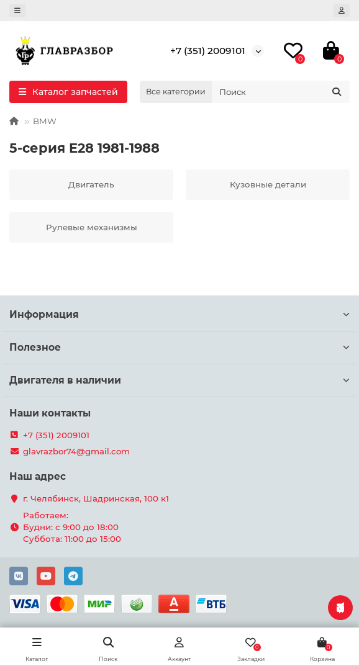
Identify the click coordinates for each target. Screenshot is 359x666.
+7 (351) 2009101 (207, 50)
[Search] (281, 92)
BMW (45, 121)
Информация (179, 314)
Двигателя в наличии (179, 380)
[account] (342, 10)
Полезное (179, 347)
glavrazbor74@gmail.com (76, 451)
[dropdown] (17, 10)
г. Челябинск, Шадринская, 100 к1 (96, 498)
